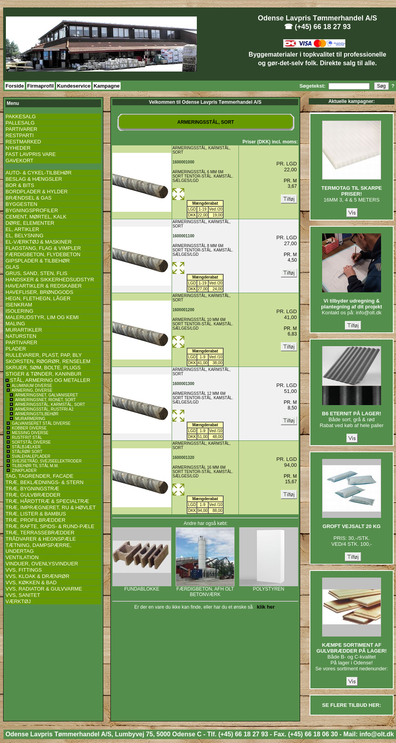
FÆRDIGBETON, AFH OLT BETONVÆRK (205, 589)
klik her (264, 607)
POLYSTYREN (268, 587)
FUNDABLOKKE (141, 587)
